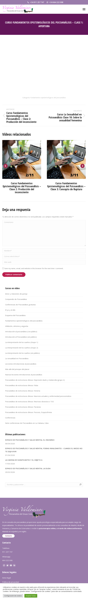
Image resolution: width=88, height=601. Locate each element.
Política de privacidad (10, 582)
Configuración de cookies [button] (13, 596)
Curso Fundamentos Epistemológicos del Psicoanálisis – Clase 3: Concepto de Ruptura (66, 186)
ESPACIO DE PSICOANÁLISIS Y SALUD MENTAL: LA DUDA (27, 468)
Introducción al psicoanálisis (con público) (21, 331)
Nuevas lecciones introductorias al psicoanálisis (23, 374)
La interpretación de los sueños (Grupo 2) (21, 348)
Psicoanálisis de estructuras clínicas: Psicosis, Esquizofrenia (28, 412)
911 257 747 (7, 552)
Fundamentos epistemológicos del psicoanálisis (48, 97)
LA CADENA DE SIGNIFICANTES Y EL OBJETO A (23, 460)
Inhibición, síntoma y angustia (16, 326)
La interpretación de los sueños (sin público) (22, 353)
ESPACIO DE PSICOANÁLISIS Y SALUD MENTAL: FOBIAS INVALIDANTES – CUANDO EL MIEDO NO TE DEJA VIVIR (43, 450)
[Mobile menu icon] (84, 9)
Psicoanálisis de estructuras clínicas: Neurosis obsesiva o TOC (29, 401)
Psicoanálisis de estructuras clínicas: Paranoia (23, 407)
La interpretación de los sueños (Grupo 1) (21, 342)
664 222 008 (7, 560)
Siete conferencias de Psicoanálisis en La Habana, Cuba (26, 423)
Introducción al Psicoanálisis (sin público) (21, 337)
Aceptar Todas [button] (31, 596)
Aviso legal (6, 578)
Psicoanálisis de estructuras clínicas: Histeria (22, 391)
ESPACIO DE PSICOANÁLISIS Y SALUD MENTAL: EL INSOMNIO (29, 440)
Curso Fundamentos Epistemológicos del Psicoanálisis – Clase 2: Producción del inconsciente (22, 187)
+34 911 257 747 (35, 2)
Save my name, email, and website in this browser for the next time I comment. (33, 268)
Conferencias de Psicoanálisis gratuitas (20, 304)
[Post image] (21, 159)
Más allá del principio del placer (17, 369)
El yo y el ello (10, 310)
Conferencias (10, 418)
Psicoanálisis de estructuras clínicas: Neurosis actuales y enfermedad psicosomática (38, 396)
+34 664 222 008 (54, 2)
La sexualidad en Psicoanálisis (17, 358)
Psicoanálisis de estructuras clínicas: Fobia (21, 385)
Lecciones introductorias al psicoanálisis (20, 364)
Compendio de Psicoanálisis (16, 299)
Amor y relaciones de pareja (16, 294)
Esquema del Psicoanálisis (15, 315)
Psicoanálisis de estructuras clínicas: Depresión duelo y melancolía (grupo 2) (35, 380)
